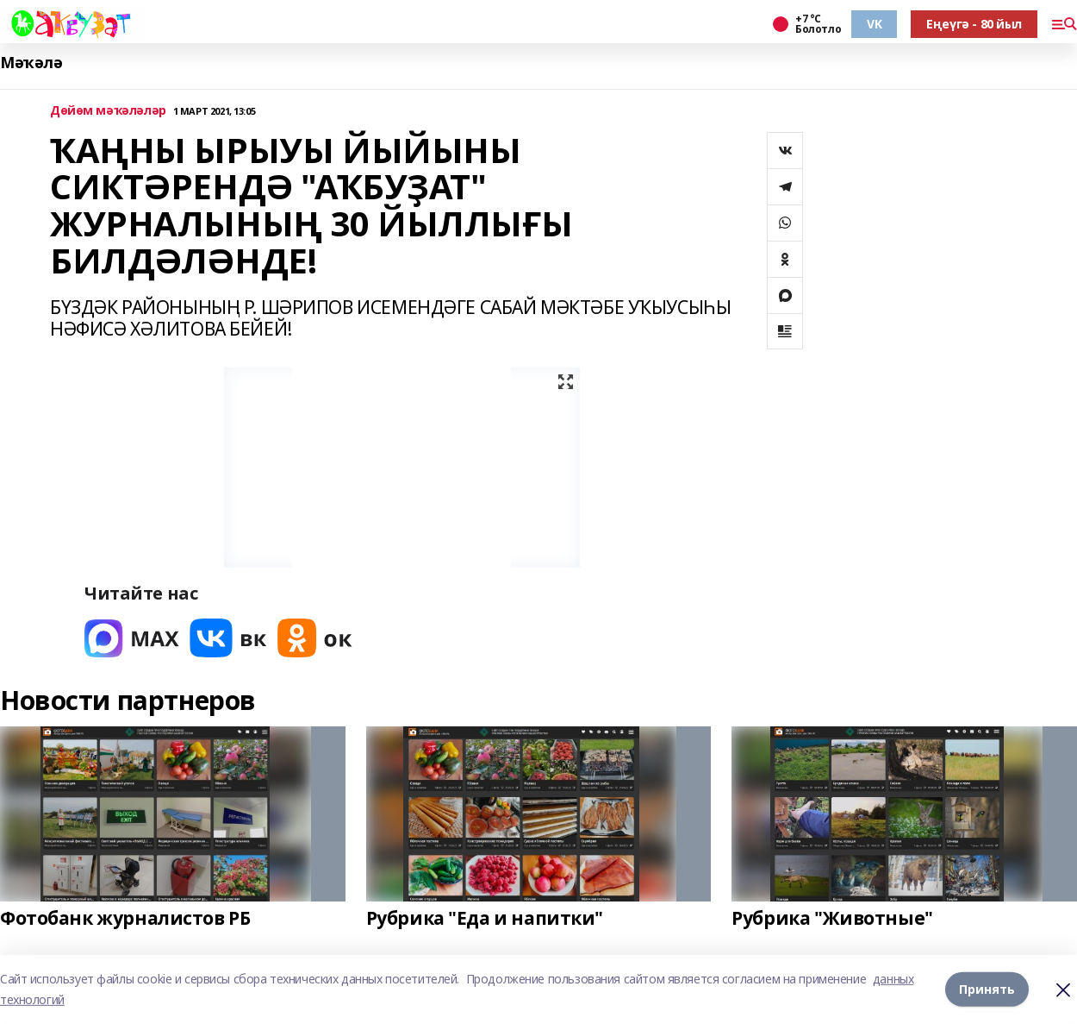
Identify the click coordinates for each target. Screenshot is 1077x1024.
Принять (987, 989)
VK (874, 24)
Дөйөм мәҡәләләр (108, 111)
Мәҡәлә (31, 62)
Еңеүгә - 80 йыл (974, 24)
